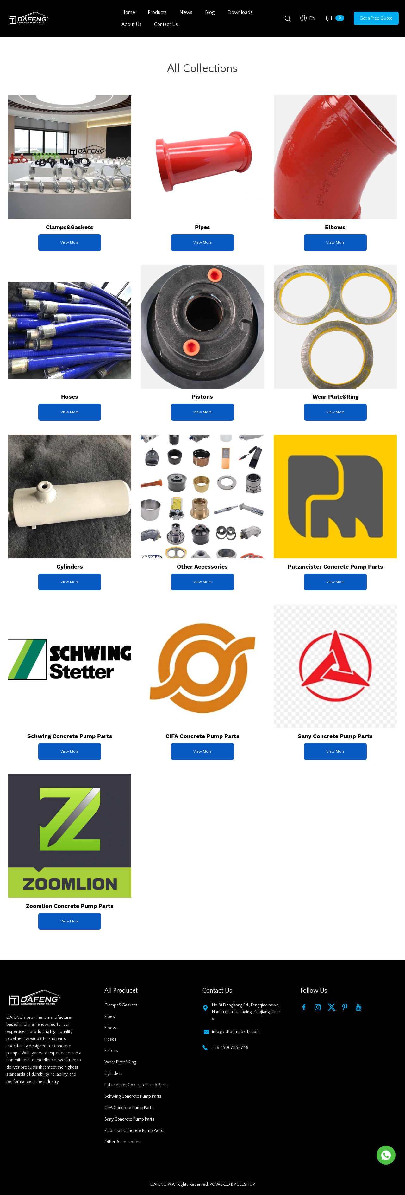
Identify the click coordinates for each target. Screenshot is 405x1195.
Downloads (239, 12)
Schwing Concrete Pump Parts (132, 1096)
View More (69, 243)
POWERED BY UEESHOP (232, 1184)
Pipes (109, 1016)
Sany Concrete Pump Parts (129, 1119)
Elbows (111, 1028)
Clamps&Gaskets (120, 1005)
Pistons (111, 1050)
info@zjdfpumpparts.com (236, 1031)
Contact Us (166, 24)
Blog (210, 12)
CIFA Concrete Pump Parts (128, 1107)
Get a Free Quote (376, 18)
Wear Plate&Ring (120, 1062)
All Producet (121, 990)
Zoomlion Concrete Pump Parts (133, 1130)
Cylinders (113, 1073)
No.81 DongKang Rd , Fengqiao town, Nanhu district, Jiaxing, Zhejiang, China (246, 1012)
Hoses (110, 1039)
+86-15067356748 (230, 1047)
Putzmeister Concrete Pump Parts (136, 1085)
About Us (131, 24)
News (185, 12)
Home (128, 12)
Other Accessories (122, 1142)
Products (157, 12)
